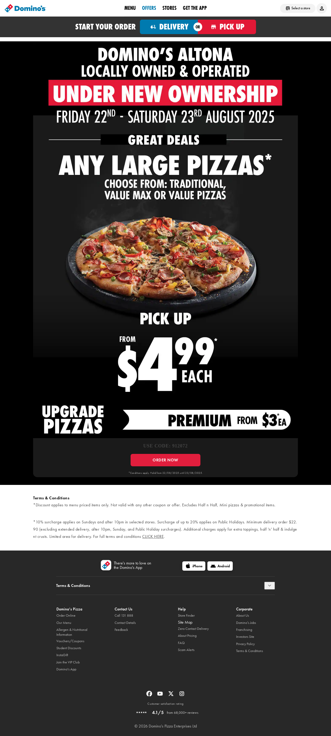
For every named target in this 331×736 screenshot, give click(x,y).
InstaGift (62, 655)
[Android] (220, 566)
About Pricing (187, 635)
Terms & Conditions (249, 651)
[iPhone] (193, 566)
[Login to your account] (322, 8)
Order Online (66, 615)
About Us (242, 615)
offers (149, 8)
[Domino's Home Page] (25, 8)
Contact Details (125, 623)
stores (169, 8)
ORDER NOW (165, 460)
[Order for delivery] (169, 27)
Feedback (121, 629)
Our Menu (63, 623)
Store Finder (186, 615)
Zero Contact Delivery (193, 628)
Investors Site (245, 636)
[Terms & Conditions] (269, 586)
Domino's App (66, 669)
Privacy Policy (245, 644)
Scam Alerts (186, 650)
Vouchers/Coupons (70, 641)
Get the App (195, 8)
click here (153, 536)
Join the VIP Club (68, 662)
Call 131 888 (124, 615)
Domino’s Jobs (246, 623)
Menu (130, 8)
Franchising (244, 629)
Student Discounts (68, 648)
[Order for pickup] (227, 27)
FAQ (181, 643)
